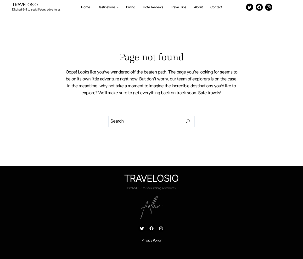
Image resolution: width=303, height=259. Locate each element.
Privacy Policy (152, 240)
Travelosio (25, 4)
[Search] (188, 121)
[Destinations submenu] (117, 7)
